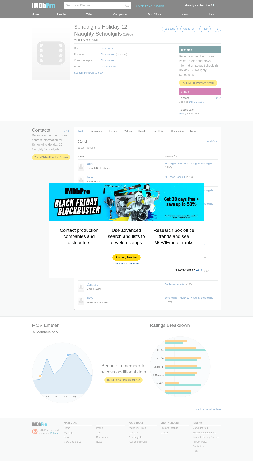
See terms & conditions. (126, 263)
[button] (127, 257)
